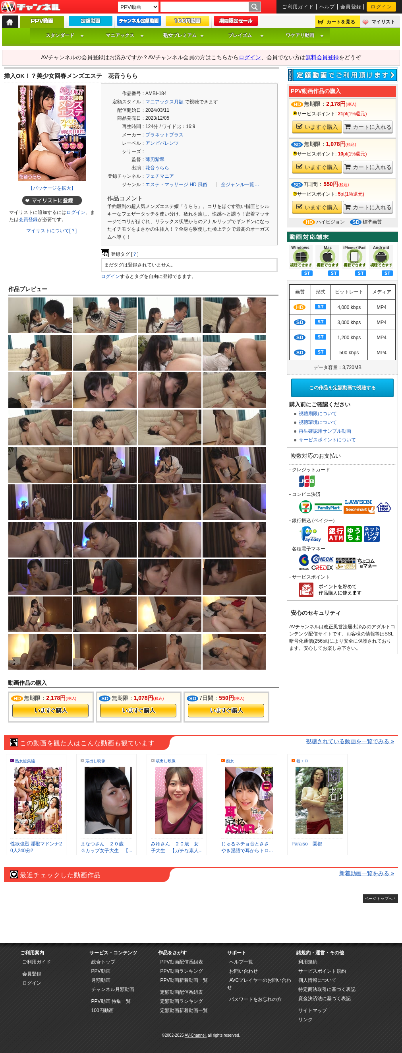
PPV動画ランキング (181, 971)
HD (192, 184)
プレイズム (246, 35)
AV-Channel (30, 7)
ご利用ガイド (298, 7)
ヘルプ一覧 (241, 962)
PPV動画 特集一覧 (111, 1001)
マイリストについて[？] (51, 230)
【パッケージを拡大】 (52, 188)
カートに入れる (368, 126)
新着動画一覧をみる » (366, 873)
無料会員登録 (322, 57)
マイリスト (383, 22)
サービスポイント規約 (322, 971)
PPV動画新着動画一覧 (184, 980)
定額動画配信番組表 (181, 992)
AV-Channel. (196, 1035)
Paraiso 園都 (307, 844)
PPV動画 (100, 971)
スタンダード (65, 35)
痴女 (230, 761)
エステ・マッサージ (166, 184)
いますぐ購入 (317, 126)
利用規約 (307, 962)
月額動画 (100, 980)
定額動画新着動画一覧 (184, 1010)
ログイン (381, 7)
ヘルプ (327, 7)
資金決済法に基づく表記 (324, 998)
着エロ (302, 761)
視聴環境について (318, 422)
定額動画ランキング (181, 1001)
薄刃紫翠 (154, 159)
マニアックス (125, 35)
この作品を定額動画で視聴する (342, 388)
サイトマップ (312, 1010)
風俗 (202, 184)
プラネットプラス (164, 135)
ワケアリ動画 (305, 35)
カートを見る (341, 22)
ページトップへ (378, 898)
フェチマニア (159, 176)
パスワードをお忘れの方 (255, 999)
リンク (305, 1019)
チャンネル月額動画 (112, 989)
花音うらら (157, 168)
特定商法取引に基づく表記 (327, 989)
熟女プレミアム (183, 35)
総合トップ (103, 962)
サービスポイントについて (327, 440)
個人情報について (317, 980)
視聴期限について (318, 413)
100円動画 (102, 1010)
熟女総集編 (25, 761)
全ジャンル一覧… (240, 184)
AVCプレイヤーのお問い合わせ (259, 983)
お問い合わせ (243, 971)
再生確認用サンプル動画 (325, 431)
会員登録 (351, 7)
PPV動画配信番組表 (181, 962)
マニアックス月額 (164, 102)
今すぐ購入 (50, 710)
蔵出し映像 (95, 761)
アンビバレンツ (162, 143)
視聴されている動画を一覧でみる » (350, 741)
